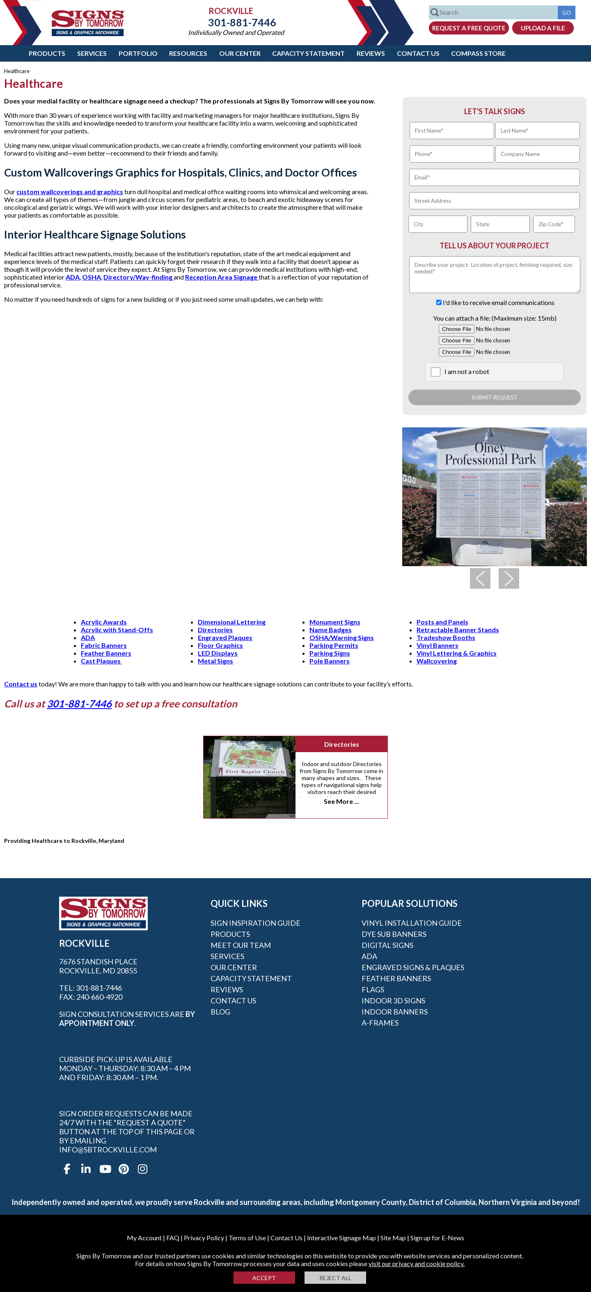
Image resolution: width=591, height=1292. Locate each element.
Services (92, 53)
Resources (188, 53)
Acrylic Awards (104, 622)
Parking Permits (333, 645)
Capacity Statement (308, 53)
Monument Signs (334, 622)
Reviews (371, 53)
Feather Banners (106, 653)
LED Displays (218, 653)
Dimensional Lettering (232, 622)
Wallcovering (437, 661)
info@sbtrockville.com (108, 1149)
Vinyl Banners (437, 645)
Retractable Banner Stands (458, 629)
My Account (144, 1238)
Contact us (20, 684)
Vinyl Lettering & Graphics (457, 653)
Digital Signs (387, 945)
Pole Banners (329, 661)
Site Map (393, 1238)
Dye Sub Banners (394, 934)
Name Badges (330, 629)
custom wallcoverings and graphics (69, 191)
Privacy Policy (204, 1238)
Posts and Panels (442, 622)
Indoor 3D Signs (393, 1000)
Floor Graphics (220, 645)
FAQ (172, 1238)
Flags (373, 989)
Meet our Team (241, 945)
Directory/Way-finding (138, 277)
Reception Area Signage (222, 277)
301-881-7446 (236, 22)
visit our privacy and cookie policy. (417, 1263)
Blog (220, 1011)
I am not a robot (466, 371)
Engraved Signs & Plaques (413, 967)
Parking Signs (329, 653)
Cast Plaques (101, 661)
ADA (73, 277)
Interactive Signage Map (341, 1238)
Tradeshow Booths (446, 637)
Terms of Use (247, 1238)
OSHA (91, 277)
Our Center (240, 53)
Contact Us (418, 53)
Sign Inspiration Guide (255, 922)
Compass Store (478, 53)
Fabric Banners (104, 645)
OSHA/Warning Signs (341, 637)
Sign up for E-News (437, 1238)
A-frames (380, 1022)
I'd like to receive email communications (498, 302)
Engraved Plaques (225, 637)
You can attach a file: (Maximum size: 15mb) (495, 318)
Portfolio (138, 53)
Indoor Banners (395, 1011)
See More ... (341, 801)
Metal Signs (215, 661)
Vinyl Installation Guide (412, 922)
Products (47, 53)
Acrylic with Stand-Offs (117, 629)
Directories (215, 629)
